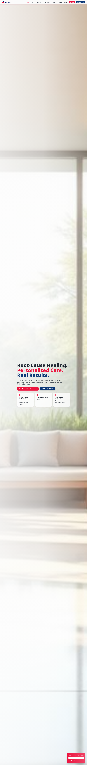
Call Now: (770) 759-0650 (47, 388)
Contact (72, 2)
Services (39, 2)
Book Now (76, 758)
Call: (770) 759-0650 (76, 760)
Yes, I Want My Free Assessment (27, 389)
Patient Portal (80, 2)
